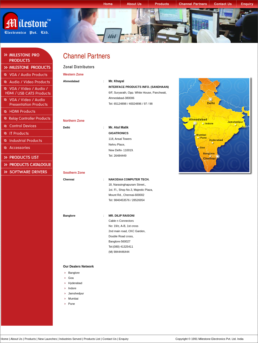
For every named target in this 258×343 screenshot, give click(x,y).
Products (30, 338)
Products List (92, 338)
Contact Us (109, 338)
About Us (16, 338)
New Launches (47, 338)
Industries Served (70, 338)
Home (4, 338)
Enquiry (123, 338)
